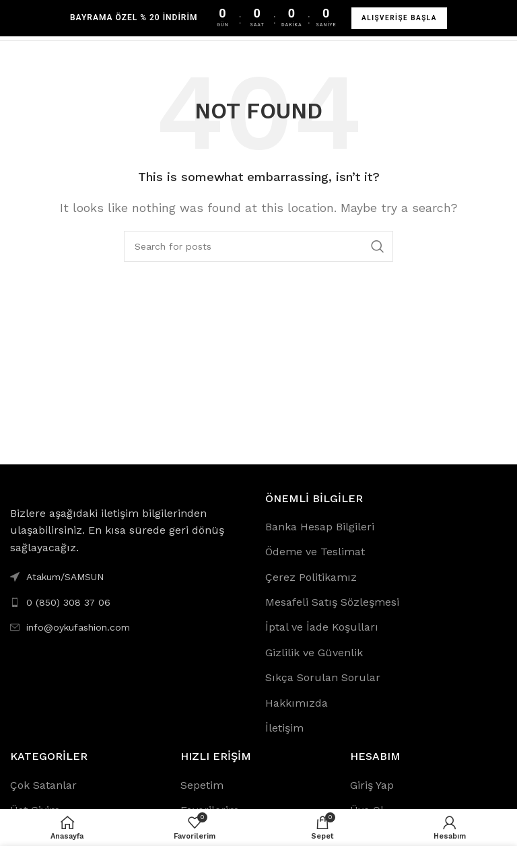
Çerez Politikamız (311, 577)
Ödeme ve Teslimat (315, 551)
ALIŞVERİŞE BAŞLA (399, 18)
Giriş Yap (372, 785)
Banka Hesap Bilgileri (319, 526)
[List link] (131, 602)
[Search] (258, 246)
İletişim (284, 727)
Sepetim (201, 785)
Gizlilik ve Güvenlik (314, 652)
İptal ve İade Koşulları (321, 627)
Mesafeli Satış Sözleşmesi (332, 602)
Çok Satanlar (43, 785)
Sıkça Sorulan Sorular (322, 677)
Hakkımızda (296, 703)
